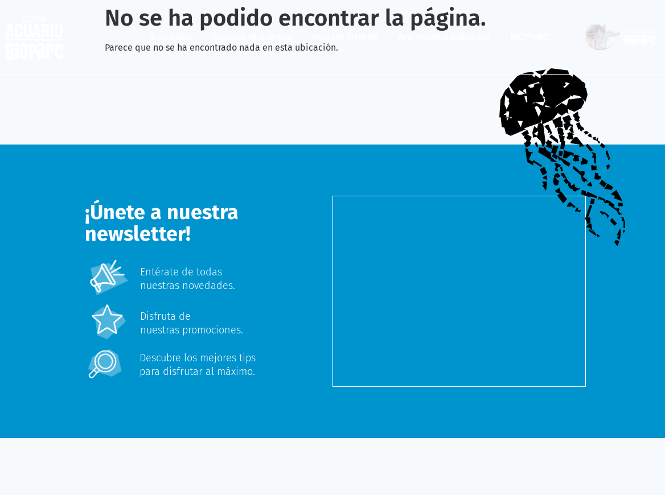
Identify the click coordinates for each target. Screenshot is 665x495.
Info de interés (345, 37)
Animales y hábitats (444, 37)
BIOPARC (530, 37)
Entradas (171, 37)
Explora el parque (252, 37)
